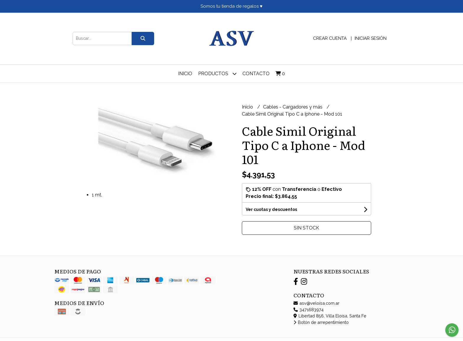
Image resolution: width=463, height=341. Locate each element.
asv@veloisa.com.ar (316, 303)
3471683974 (309, 309)
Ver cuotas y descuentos (271, 209)
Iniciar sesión (371, 38)
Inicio (185, 73)
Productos (217, 74)
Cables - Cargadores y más (293, 107)
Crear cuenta (330, 38)
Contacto (256, 73)
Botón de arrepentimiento (321, 322)
